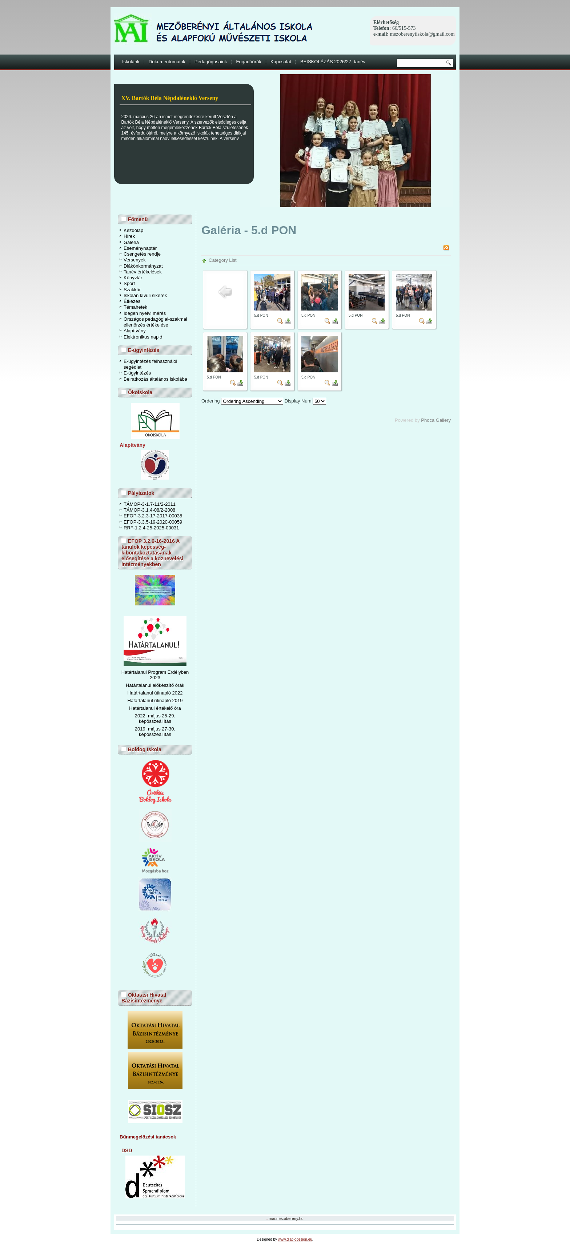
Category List (223, 260)
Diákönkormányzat (143, 266)
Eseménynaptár (140, 248)
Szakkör (132, 289)
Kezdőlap (133, 230)
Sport (129, 283)
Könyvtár (133, 277)
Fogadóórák (248, 61)
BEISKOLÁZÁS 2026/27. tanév (332, 61)
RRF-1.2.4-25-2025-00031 (151, 528)
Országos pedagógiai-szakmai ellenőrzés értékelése (155, 322)
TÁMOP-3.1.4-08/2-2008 (149, 510)
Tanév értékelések (143, 272)
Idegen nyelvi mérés (145, 313)
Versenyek (135, 260)
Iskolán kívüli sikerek (145, 295)
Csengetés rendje (142, 254)
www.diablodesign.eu (295, 1239)
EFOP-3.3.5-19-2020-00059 (153, 522)
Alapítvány (135, 330)
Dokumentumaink (167, 61)
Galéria (131, 242)
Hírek (129, 236)
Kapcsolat (280, 61)
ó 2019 (175, 700)
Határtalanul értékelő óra (155, 708)
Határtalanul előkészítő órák (155, 685)
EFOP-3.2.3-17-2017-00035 (153, 516)
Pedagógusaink (210, 61)
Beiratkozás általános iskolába (155, 379)
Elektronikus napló (143, 337)
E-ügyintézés (137, 373)
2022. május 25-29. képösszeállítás (155, 718)
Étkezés (132, 301)
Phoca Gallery (436, 420)
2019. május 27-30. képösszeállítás (155, 731)
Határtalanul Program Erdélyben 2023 (155, 674)
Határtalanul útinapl (148, 700)
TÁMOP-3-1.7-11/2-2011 (150, 504)
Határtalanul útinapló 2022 (155, 693)
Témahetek (135, 307)
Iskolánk (131, 61)
